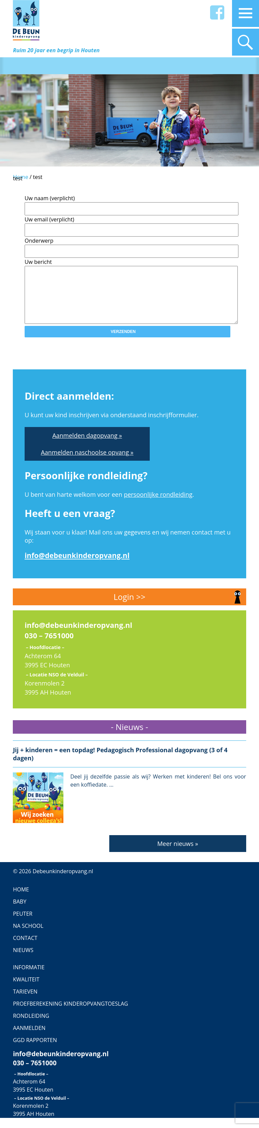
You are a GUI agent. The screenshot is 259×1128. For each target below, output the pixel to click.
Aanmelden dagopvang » (87, 445)
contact (25, 948)
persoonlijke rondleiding (158, 504)
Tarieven (25, 1001)
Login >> (129, 606)
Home (21, 899)
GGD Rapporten (35, 1050)
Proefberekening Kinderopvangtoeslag (70, 1013)
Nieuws (23, 960)
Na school (28, 936)
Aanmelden (29, 1038)
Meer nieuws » (177, 854)
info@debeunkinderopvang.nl (77, 565)
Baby (19, 911)
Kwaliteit (26, 989)
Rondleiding (31, 1026)
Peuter (22, 923)
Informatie (29, 977)
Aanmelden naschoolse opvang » (87, 462)
